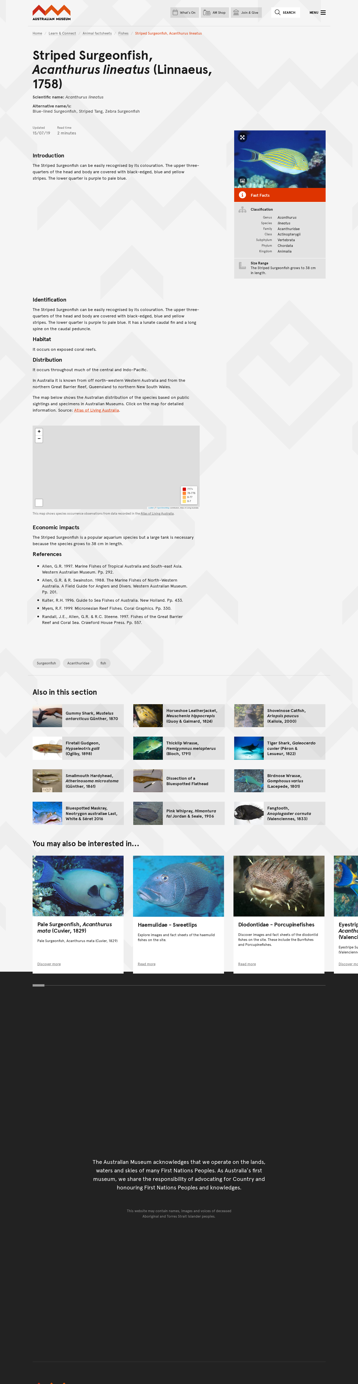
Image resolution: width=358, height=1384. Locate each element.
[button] (39, 432)
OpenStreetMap (163, 508)
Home (37, 33)
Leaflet (151, 508)
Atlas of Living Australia (96, 410)
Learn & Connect (62, 33)
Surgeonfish (46, 662)
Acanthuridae (78, 662)
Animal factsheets (97, 33)
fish (103, 662)
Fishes (123, 33)
